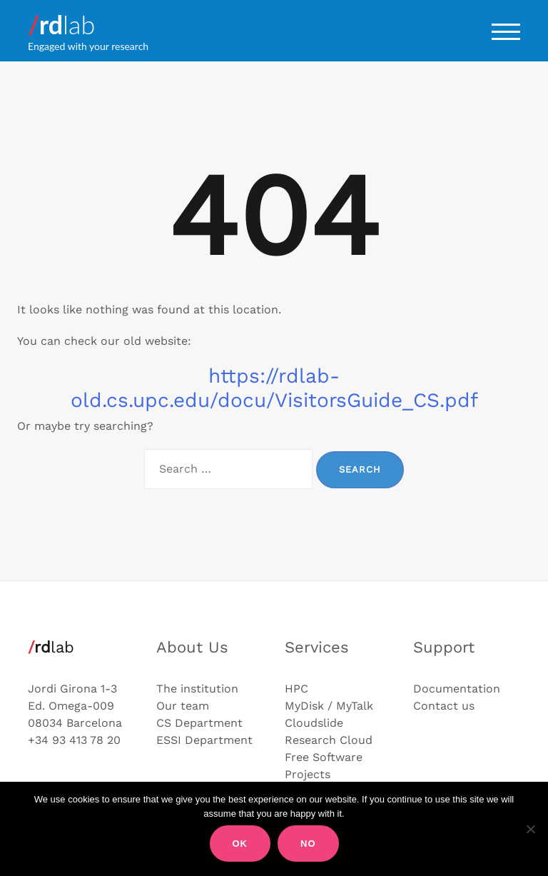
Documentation (456, 688)
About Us (192, 647)
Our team (182, 706)
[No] (530, 829)
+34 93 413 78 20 (74, 740)
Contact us (444, 706)
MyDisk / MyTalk (329, 706)
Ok (240, 843)
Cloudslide (314, 723)
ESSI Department (204, 740)
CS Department (199, 723)
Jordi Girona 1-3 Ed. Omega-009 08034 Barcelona (75, 706)
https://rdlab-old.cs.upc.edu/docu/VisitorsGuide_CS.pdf (274, 388)
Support (444, 647)
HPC (296, 688)
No (308, 843)
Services (317, 647)
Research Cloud (328, 740)
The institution (197, 688)
